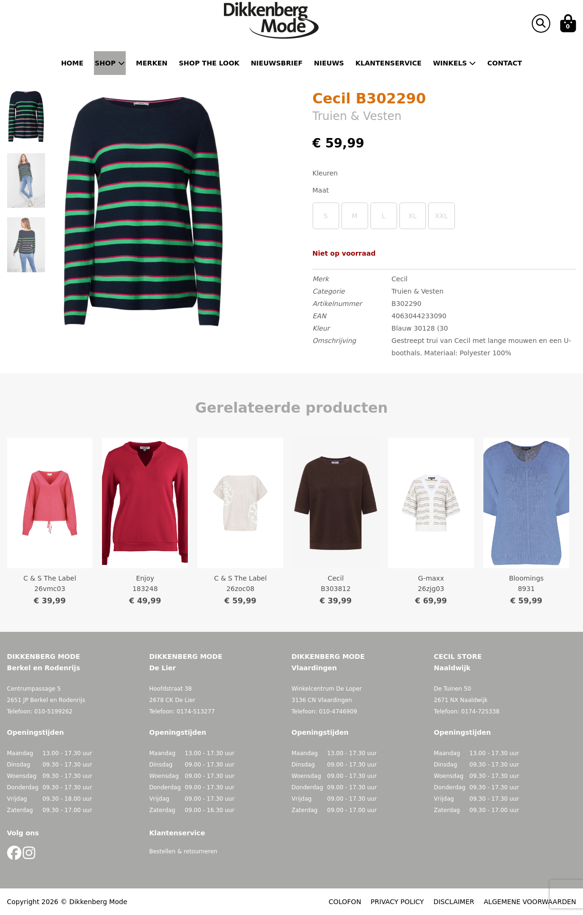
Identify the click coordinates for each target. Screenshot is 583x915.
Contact (504, 63)
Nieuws (329, 63)
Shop (110, 63)
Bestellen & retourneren (183, 851)
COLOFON (345, 902)
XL (412, 216)
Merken (151, 63)
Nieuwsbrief (277, 63)
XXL (441, 216)
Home (72, 63)
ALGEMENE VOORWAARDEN (530, 902)
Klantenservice (388, 63)
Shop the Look (209, 63)
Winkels (454, 63)
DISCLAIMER (454, 902)
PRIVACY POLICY (397, 902)
